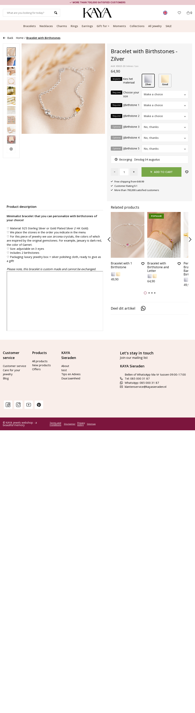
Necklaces (46, 26)
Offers (36, 369)
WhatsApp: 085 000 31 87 (139, 383)
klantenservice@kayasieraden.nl (143, 387)
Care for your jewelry (11, 372)
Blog (6, 378)
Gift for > (103, 26)
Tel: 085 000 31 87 (135, 378)
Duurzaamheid (70, 378)
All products (40, 361)
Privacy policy (81, 424)
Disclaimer (69, 424)
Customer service (14, 366)
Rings (74, 26)
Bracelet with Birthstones (43, 38)
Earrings (87, 26)
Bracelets (29, 26)
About (65, 366)
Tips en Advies (71, 374)
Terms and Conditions (55, 424)
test (64, 370)
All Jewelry (155, 26)
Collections (137, 26)
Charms (62, 26)
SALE (169, 26)
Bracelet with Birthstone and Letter (158, 267)
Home (19, 38)
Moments (119, 26)
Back (8, 38)
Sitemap (91, 424)
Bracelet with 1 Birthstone (121, 265)
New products (41, 365)
